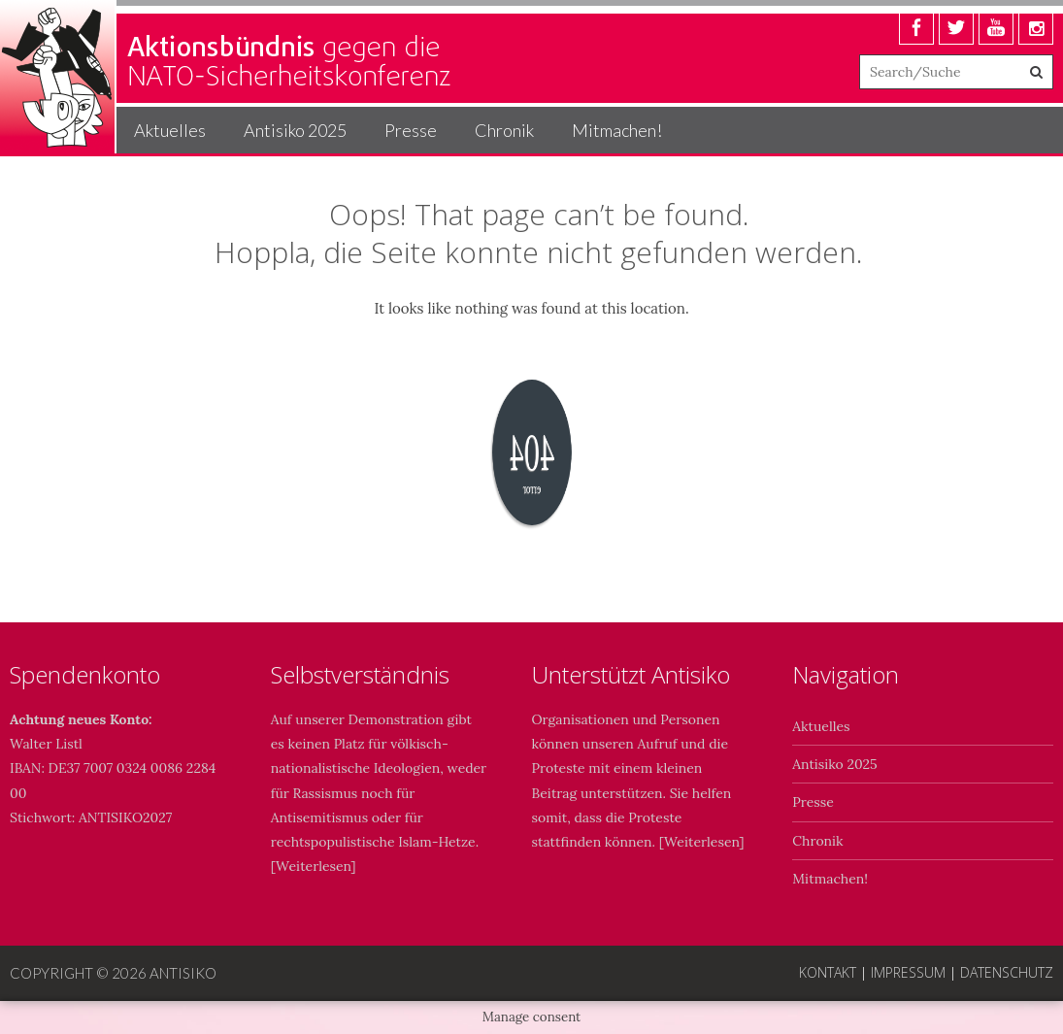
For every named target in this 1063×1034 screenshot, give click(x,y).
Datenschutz (1006, 972)
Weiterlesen (313, 866)
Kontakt (827, 972)
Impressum (908, 972)
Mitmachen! (617, 130)
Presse (410, 130)
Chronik (504, 130)
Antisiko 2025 (295, 130)
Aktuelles (170, 130)
